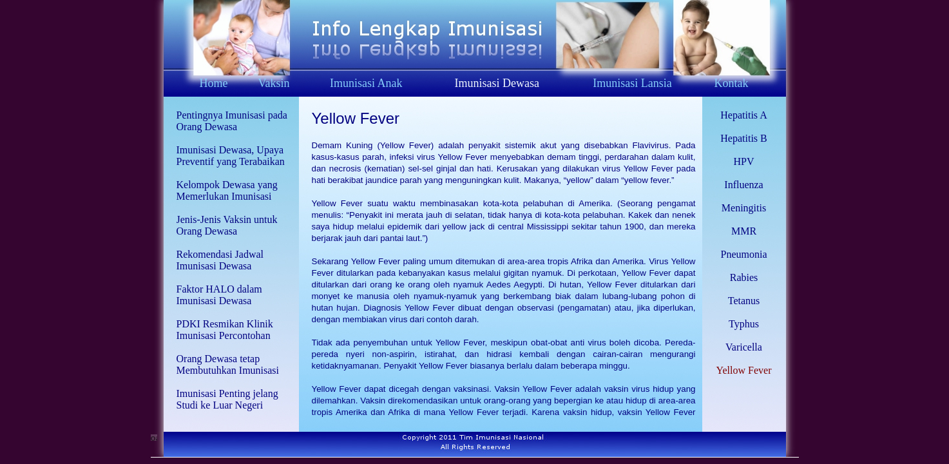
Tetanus (744, 300)
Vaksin (274, 83)
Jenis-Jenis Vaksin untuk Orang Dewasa (227, 225)
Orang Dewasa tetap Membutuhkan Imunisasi (228, 364)
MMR (743, 231)
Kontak (731, 83)
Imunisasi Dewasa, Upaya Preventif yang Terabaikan (231, 155)
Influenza (743, 184)
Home (213, 83)
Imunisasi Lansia (632, 83)
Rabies (744, 277)
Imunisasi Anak (366, 83)
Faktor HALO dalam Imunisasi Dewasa (219, 295)
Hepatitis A (743, 115)
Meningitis (744, 207)
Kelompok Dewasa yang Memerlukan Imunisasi (227, 190)
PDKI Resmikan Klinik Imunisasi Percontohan (225, 329)
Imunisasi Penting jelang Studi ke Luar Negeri (227, 399)
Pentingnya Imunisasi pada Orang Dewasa (232, 121)
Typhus (744, 323)
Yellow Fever (356, 118)
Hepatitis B (743, 138)
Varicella (743, 347)
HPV (743, 161)
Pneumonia (744, 254)
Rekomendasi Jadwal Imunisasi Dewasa (220, 260)
